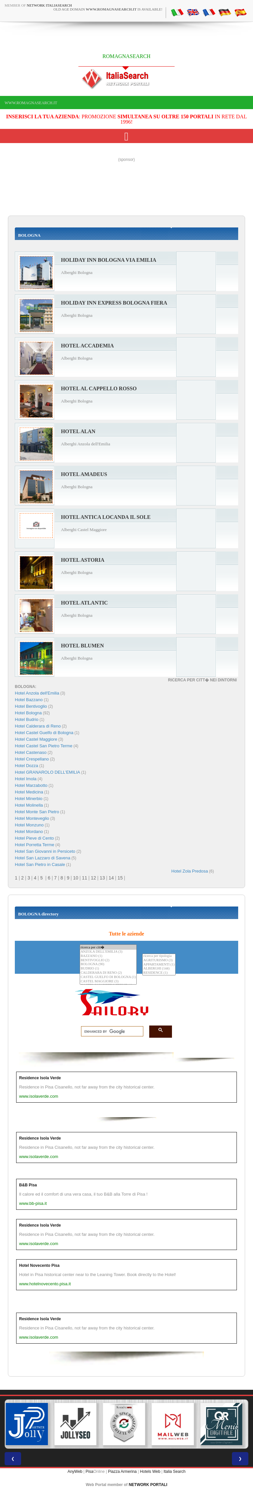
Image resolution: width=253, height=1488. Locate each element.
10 (75, 877)
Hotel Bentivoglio (31, 706)
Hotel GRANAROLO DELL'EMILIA (47, 772)
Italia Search (174, 1471)
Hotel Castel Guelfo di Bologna (44, 732)
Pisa (89, 1471)
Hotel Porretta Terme (34, 844)
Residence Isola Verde (40, 1078)
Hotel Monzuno (29, 824)
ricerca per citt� (108, 947)
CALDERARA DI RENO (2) (108, 973)
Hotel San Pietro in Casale (40, 864)
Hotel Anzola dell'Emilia (37, 693)
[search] (110, 1031)
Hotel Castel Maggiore (36, 739)
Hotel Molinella (29, 805)
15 (120, 877)
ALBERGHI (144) (159, 969)
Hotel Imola (26, 778)
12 (93, 877)
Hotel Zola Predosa (189, 871)
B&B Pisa (28, 1185)
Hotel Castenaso (30, 752)
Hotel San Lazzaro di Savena (42, 857)
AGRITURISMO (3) (159, 960)
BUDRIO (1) (108, 969)
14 (111, 877)
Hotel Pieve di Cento (34, 838)
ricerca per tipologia (159, 956)
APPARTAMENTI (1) (159, 965)
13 (102, 877)
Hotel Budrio (27, 719)
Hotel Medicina (29, 791)
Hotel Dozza (26, 765)
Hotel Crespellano (32, 759)
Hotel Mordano (29, 831)
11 (84, 877)
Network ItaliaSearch (49, 5)
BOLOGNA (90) (108, 964)
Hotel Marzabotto (31, 785)
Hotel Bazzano (29, 699)
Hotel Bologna (28, 712)
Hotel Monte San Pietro (37, 811)
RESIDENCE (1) (159, 973)
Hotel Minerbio (28, 798)
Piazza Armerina (122, 1471)
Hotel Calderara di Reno (38, 726)
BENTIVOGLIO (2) (108, 960)
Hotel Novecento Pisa (39, 1265)
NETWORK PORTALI (148, 1484)
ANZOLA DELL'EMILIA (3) (108, 952)
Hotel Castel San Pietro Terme (43, 745)
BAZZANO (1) (108, 956)
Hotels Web (150, 1471)
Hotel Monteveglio (32, 818)
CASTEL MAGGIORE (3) (108, 981)
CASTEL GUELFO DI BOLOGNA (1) (108, 977)
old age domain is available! (107, 9)
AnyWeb (75, 1471)
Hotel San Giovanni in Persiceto (45, 851)
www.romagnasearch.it (31, 103)
